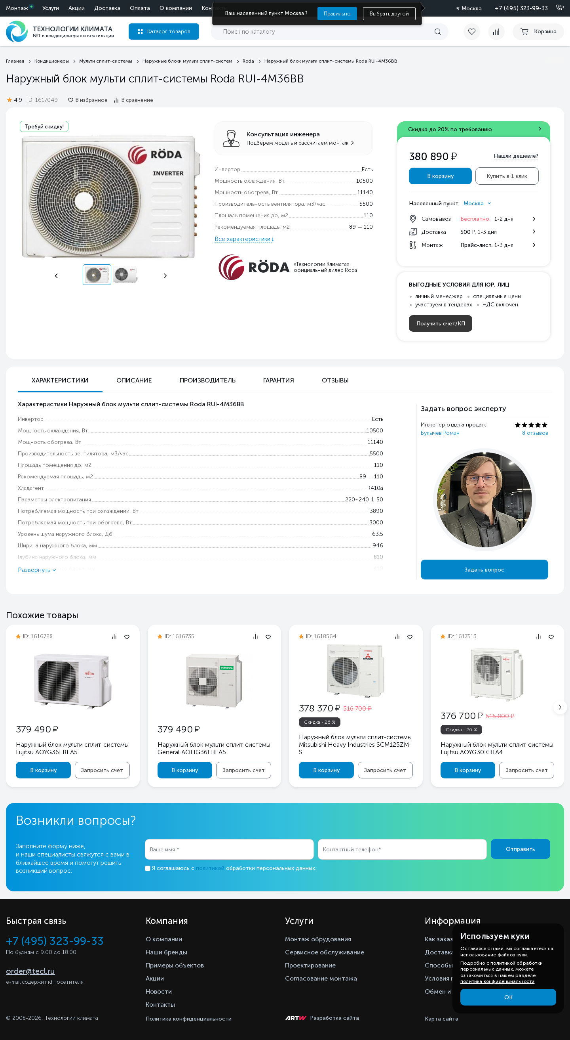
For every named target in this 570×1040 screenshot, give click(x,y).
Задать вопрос (484, 569)
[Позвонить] (555, 8)
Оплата (140, 8)
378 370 (319, 708)
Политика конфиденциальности (189, 1018)
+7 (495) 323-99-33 (521, 8)
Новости (159, 991)
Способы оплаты (451, 965)
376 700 (462, 715)
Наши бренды (166, 952)
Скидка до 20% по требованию (450, 129)
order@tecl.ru (30, 971)
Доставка (107, 8)
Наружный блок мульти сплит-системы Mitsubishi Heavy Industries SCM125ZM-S (355, 744)
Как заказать (444, 939)
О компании (176, 8)
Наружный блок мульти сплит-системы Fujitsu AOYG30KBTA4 (497, 748)
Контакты (160, 1004)
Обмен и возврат (451, 991)
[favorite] (476, 31)
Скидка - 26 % (320, 722)
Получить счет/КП (440, 323)
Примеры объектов (175, 965)
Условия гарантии (451, 978)
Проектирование (310, 965)
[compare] (496, 31)
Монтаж (17, 8)
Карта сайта (441, 1018)
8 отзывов (535, 433)
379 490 (37, 729)
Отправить (520, 849)
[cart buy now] (538, 31)
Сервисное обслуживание (324, 952)
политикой (210, 868)
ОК (508, 997)
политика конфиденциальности (497, 981)
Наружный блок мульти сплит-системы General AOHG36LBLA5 (214, 748)
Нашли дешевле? (516, 156)
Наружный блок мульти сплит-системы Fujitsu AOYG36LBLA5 (72, 748)
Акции (76, 8)
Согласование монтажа (321, 978)
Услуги (50, 8)
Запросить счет (102, 770)
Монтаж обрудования (318, 939)
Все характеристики (243, 239)
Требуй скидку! (44, 127)
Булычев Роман (440, 433)
